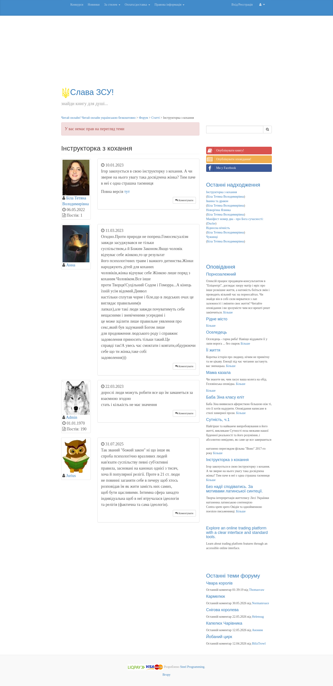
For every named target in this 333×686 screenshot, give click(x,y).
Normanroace (260, 603)
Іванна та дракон (217, 201)
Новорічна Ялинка (218, 210)
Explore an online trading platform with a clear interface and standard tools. (237, 532)
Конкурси (76, 4)
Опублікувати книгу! (225, 150)
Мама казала (218, 372)
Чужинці (212, 237)
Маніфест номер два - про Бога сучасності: (235, 219)
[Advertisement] (166, 53)
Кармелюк (215, 596)
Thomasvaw (256, 589)
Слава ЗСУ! (87, 92)
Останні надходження (233, 185)
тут (127, 191)
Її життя (213, 350)
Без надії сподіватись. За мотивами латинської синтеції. (234, 488)
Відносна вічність (218, 228)
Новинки (93, 4)
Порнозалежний (221, 274)
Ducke (211, 223)
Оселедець (216, 332)
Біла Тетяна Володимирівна (225, 196)
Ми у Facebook (221, 168)
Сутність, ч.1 (218, 419)
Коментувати (184, 200)
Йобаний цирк (219, 636)
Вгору (166, 674)
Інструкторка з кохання (221, 192)
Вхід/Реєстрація (242, 4)
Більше (228, 312)
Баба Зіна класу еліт (225, 397)
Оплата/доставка (137, 4)
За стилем (112, 4)
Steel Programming (192, 667)
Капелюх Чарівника (224, 623)
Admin (71, 417)
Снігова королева (222, 610)
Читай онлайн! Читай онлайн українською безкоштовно (98, 117)
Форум (143, 117)
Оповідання (220, 267)
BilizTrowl (259, 643)
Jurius (71, 475)
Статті (155, 117)
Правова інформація (170, 4)
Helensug (258, 616)
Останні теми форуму (233, 576)
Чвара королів (219, 583)
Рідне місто (216, 319)
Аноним (257, 630)
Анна (70, 265)
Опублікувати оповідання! (228, 159)
